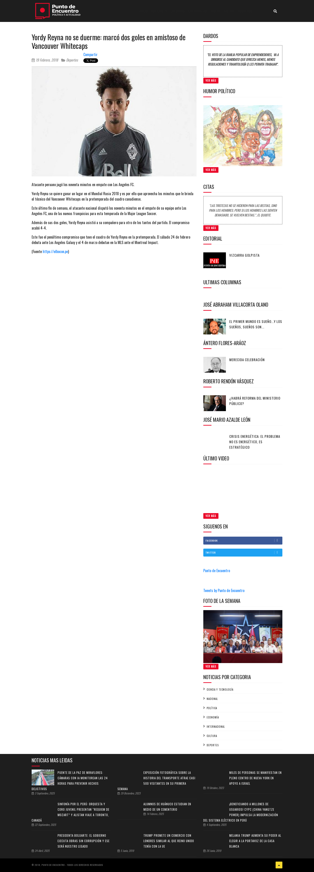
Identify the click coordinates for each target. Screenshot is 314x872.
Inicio (144, 10)
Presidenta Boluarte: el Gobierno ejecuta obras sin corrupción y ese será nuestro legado (84, 840)
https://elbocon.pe (55, 251)
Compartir (90, 54)
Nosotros (245, 10)
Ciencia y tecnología (220, 689)
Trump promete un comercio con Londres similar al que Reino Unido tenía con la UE (168, 840)
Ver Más (211, 80)
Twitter (244, 552)
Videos (215, 10)
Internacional (216, 726)
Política (212, 708)
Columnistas (197, 10)
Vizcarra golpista (244, 255)
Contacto (263, 10)
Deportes (69, 60)
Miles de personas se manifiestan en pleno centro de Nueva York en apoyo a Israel (255, 778)
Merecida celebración (247, 359)
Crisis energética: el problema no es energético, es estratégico (254, 442)
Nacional (212, 699)
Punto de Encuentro (216, 570)
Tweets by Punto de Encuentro (223, 590)
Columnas (178, 10)
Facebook (244, 540)
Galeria (229, 10)
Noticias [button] (157, 10)
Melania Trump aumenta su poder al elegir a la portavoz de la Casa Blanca (255, 840)
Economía (213, 717)
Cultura (212, 736)
